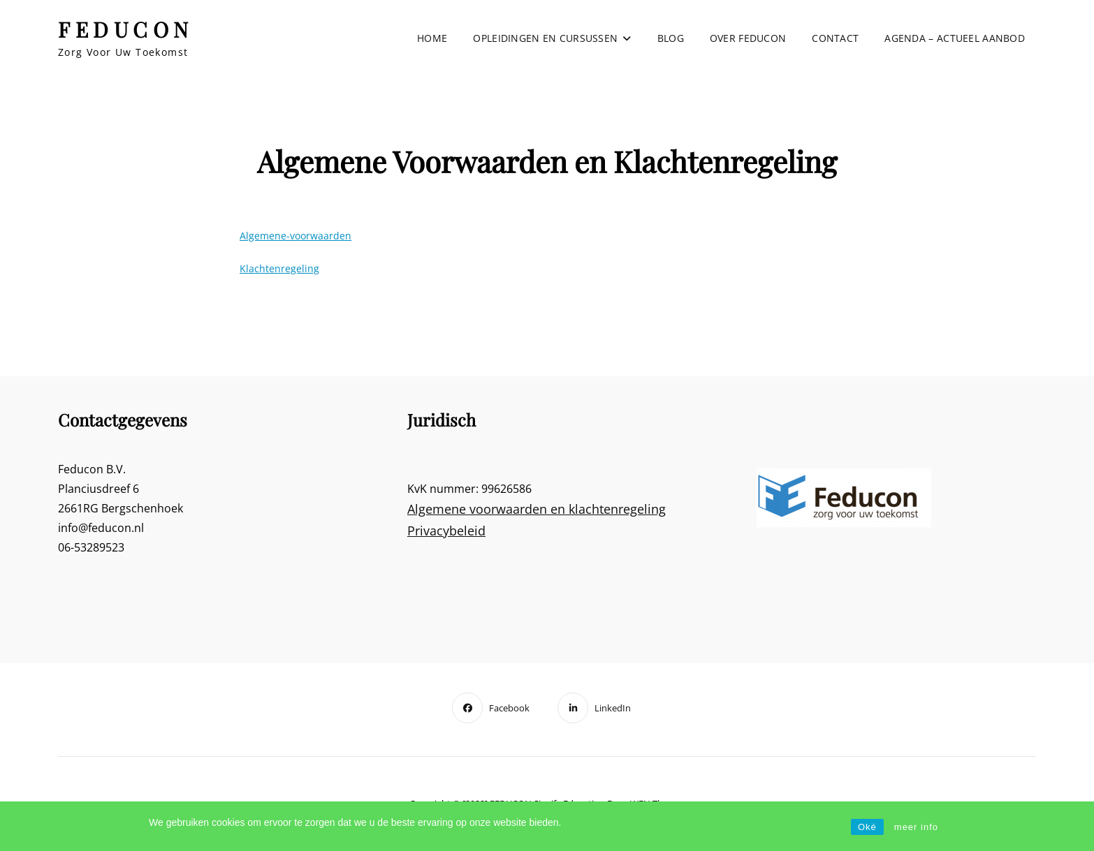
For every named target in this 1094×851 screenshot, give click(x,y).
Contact (835, 38)
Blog (670, 38)
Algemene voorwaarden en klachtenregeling (536, 509)
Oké (867, 827)
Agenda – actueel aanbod (954, 38)
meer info (916, 827)
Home (432, 38)
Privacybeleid (446, 530)
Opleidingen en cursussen (545, 38)
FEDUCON (126, 29)
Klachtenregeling (279, 268)
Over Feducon (748, 38)
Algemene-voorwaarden (295, 235)
